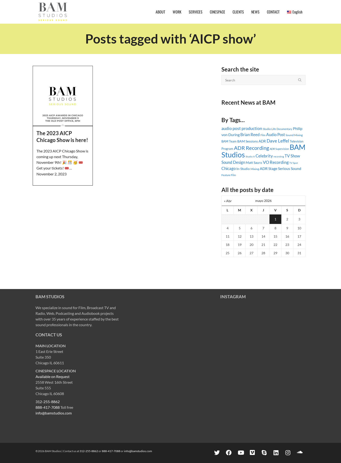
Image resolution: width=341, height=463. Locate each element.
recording (279, 156)
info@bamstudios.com (54, 413)
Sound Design (233, 162)
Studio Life (269, 129)
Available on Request (53, 376)
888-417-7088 (48, 407)
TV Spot (293, 162)
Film (262, 135)
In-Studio (243, 169)
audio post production (241, 128)
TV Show (292, 155)
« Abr (228, 201)
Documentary (284, 128)
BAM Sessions (247, 141)
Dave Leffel (278, 140)
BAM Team (229, 141)
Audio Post (275, 134)
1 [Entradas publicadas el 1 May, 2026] (275, 219)
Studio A (250, 156)
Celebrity (264, 155)
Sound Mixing (294, 135)
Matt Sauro (254, 162)
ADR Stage (268, 168)
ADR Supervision (279, 148)
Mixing (255, 169)
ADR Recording (251, 148)
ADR (262, 141)
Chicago (228, 168)
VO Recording (276, 162)
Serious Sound (289, 168)
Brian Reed (250, 134)
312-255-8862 (48, 401)
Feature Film (228, 175)
